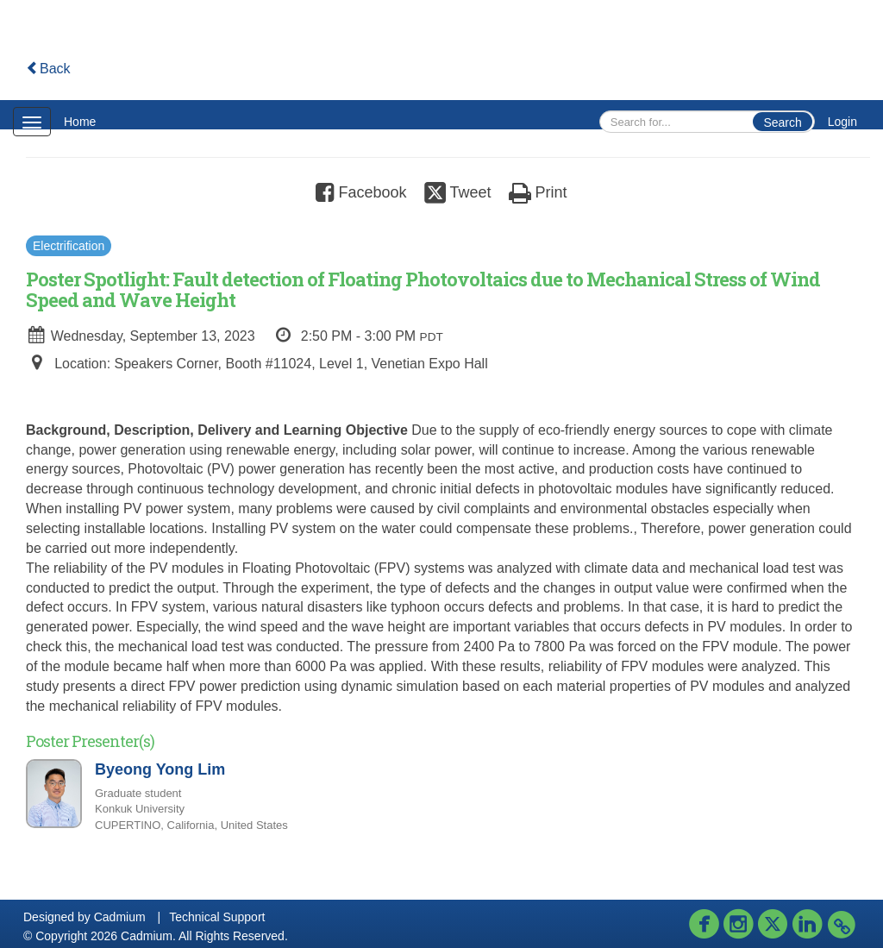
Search (782, 122)
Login (842, 122)
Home (80, 122)
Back (48, 68)
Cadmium (120, 917)
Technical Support (217, 917)
